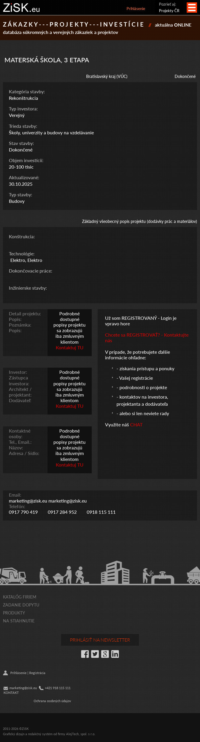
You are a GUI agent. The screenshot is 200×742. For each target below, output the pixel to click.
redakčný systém (40, 734)
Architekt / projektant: (20, 392)
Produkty (14, 613)
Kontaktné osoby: (19, 433)
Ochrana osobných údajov (52, 701)
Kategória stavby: (27, 91)
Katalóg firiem (19, 597)
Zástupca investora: (19, 380)
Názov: (16, 447)
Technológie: (22, 253)
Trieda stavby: (23, 126)
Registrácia (37, 673)
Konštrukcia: (22, 236)
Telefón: (17, 506)
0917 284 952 (62, 511)
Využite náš (117, 424)
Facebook (85, 654)
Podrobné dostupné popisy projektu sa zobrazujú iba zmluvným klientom (69, 327)
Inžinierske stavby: (28, 287)
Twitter (95, 654)
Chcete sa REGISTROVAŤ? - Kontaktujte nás (146, 337)
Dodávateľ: (20, 400)
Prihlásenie (136, 8)
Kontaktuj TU (69, 347)
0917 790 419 (23, 511)
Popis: (15, 319)
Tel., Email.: (20, 441)
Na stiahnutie (19, 621)
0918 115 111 (101, 511)
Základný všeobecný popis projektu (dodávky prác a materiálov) (139, 221)
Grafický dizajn (13, 734)
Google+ (105, 654)
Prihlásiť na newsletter (100, 639)
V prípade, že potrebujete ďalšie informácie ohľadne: (137, 354)
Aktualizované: (24, 177)
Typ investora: (23, 108)
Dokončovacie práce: (30, 270)
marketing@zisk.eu (28, 500)
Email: (15, 494)
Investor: (18, 371)
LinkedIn (115, 654)
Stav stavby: (21, 143)
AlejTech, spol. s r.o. (80, 734)
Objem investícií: (26, 160)
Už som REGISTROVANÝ (131, 317)
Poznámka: (20, 324)
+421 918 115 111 (58, 688)
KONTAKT (11, 692)
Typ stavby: (20, 194)
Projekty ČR (169, 10)
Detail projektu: (25, 313)
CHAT (136, 424)
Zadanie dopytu (21, 605)
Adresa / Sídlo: (24, 453)
